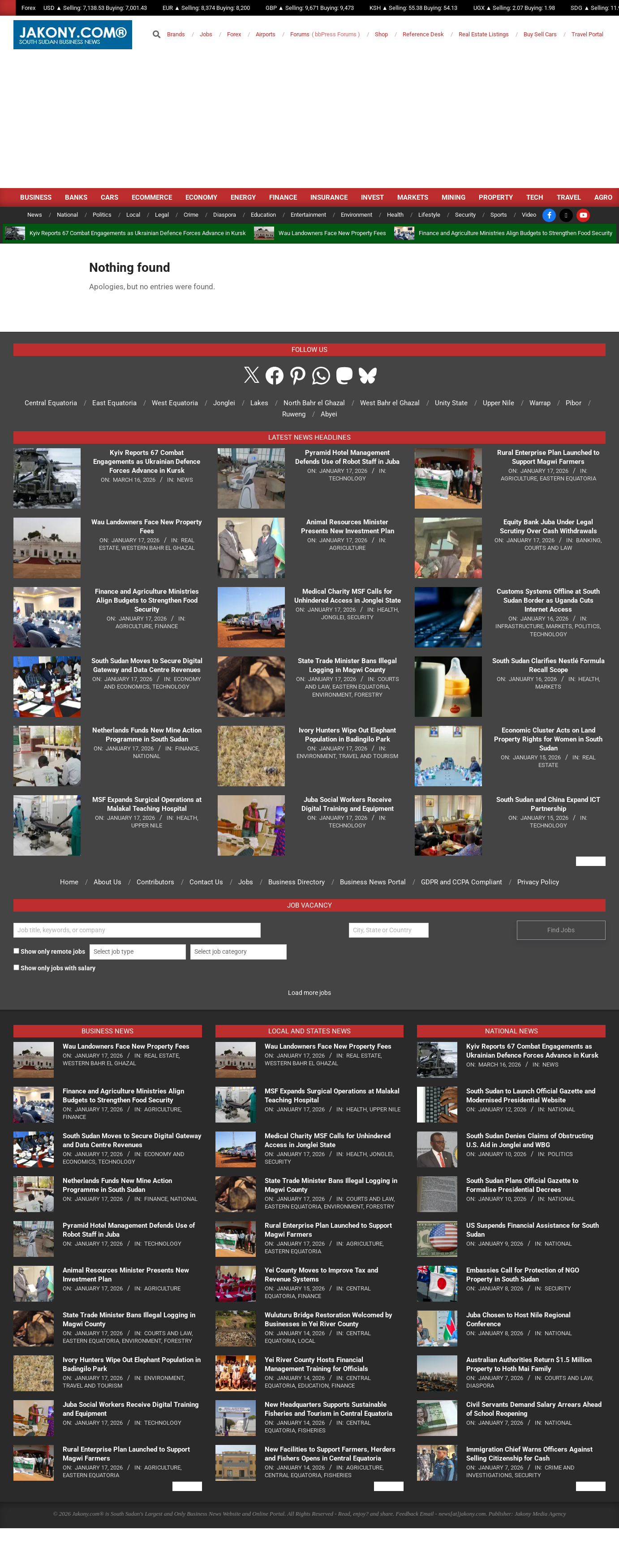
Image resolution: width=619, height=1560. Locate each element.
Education (313, 1385)
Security (360, 617)
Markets (559, 626)
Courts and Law (548, 547)
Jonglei (332, 617)
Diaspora (480, 1385)
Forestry (368, 694)
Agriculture (134, 626)
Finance (166, 626)
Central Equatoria (293, 1475)
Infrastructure (519, 626)
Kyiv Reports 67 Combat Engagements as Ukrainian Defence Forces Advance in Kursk (138, 233)
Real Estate (161, 1055)
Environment (332, 694)
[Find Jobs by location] (389, 930)
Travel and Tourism (368, 756)
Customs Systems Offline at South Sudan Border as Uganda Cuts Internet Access (548, 600)
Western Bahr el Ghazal (158, 547)
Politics (587, 626)
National (146, 756)
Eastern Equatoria (360, 686)
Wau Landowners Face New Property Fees (332, 233)
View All (590, 861)
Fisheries (312, 1430)
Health (186, 817)
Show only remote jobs (49, 951)
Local (306, 1340)
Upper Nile (146, 825)
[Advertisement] (309, 121)
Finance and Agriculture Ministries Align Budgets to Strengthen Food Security (515, 233)
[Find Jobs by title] (137, 930)
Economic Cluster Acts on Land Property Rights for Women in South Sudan (548, 739)
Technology (170, 686)
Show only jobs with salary (54, 968)
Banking (588, 540)
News (185, 479)
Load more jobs (309, 992)
